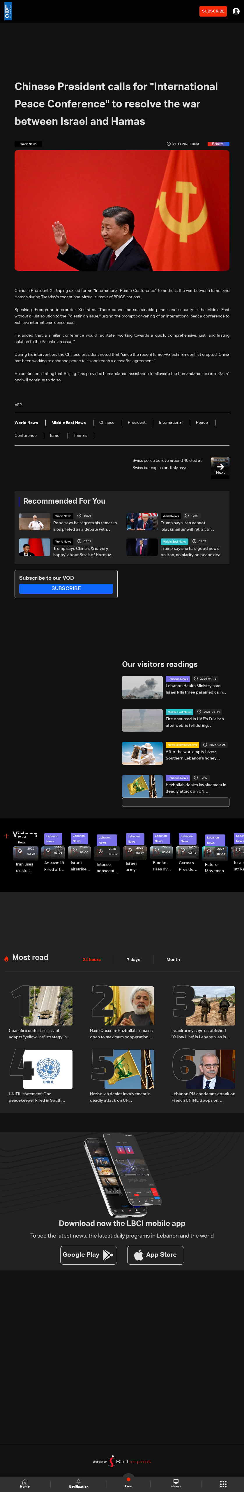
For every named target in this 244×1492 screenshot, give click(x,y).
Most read (30, 957)
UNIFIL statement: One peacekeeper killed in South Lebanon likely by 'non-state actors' (35, 1097)
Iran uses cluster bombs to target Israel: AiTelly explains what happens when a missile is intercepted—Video (27, 868)
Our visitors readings (160, 664)
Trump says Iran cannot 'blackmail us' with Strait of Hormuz (186, 526)
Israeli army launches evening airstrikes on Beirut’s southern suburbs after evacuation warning (136, 867)
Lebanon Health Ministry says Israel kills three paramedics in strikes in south (194, 689)
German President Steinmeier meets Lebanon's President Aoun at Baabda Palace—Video (189, 866)
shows (176, 1484)
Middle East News (174, 541)
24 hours (91, 959)
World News (63, 515)
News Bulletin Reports (182, 744)
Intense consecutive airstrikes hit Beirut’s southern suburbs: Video (108, 868)
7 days (132, 959)
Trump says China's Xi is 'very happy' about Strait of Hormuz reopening (82, 552)
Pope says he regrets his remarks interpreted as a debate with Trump (85, 526)
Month (171, 959)
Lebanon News (178, 678)
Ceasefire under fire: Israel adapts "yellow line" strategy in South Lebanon (38, 1033)
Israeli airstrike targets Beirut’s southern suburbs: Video (79, 866)
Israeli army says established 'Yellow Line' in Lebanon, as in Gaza (198, 1033)
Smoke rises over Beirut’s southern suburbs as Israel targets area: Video (162, 866)
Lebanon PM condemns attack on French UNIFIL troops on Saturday (203, 1097)
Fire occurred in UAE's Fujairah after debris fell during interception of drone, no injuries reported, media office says (196, 722)
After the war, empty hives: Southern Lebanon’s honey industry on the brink (191, 755)
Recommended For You (64, 501)
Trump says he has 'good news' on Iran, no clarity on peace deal (191, 551)
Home (25, 1484)
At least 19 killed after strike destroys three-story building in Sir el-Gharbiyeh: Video (54, 866)
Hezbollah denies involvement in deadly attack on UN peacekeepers (196, 788)
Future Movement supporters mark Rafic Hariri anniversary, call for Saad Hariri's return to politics (216, 868)
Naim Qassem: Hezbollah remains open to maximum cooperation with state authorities (121, 1033)
